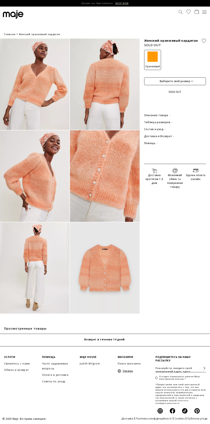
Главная (9, 34)
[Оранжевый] (152, 60)
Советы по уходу (54, 381)
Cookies (180, 418)
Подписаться (203, 368)
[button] (188, 12)
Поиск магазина (129, 363)
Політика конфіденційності (154, 418)
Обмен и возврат (16, 370)
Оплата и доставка (55, 375)
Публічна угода (197, 418)
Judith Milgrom (90, 363)
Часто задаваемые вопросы (55, 366)
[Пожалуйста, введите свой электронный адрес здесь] (180, 368)
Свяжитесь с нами (17, 363)
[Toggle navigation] (205, 12)
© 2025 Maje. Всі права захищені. (24, 419)
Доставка (127, 418)
